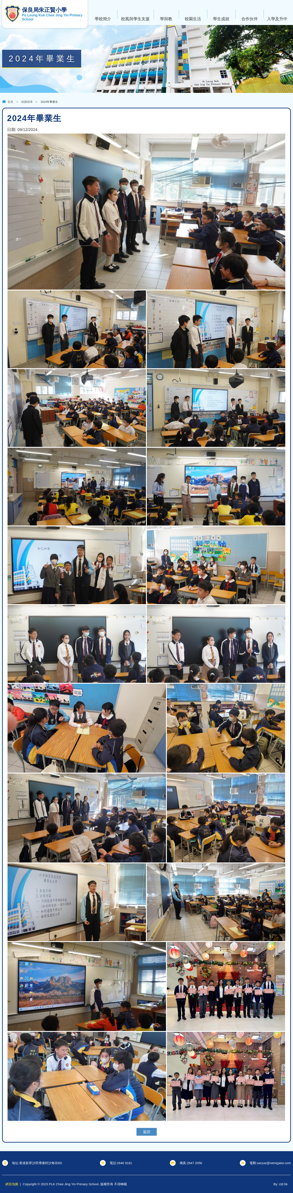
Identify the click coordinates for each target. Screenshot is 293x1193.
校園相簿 (27, 101)
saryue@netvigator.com (274, 1163)
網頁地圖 (11, 1184)
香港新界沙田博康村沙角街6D (40, 1163)
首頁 (10, 101)
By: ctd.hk (280, 1184)
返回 (147, 1132)
